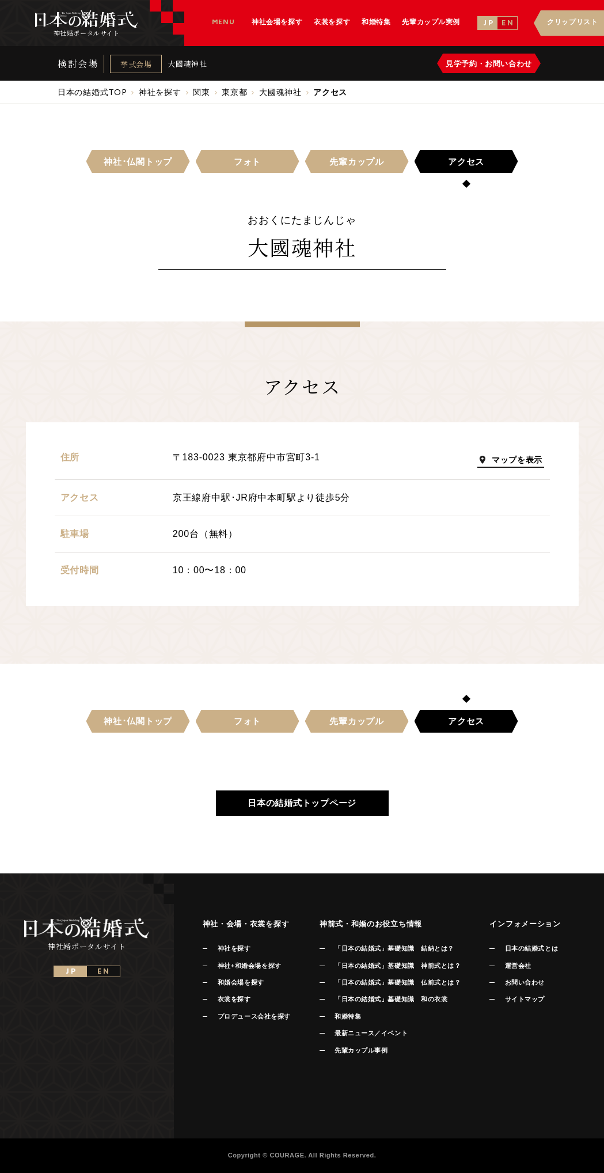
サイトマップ (525, 999)
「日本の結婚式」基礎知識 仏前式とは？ (398, 982)
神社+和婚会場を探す (250, 965)
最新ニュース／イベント (371, 1033)
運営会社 (518, 965)
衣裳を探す (234, 999)
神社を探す (234, 948)
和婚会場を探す (241, 982)
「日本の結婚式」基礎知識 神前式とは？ (398, 965)
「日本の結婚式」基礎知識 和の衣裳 (391, 999)
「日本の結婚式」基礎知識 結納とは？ (394, 948)
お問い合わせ (525, 982)
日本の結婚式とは (531, 948)
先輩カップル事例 (361, 1050)
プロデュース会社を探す (254, 1016)
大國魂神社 (187, 63)
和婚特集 (348, 1016)
